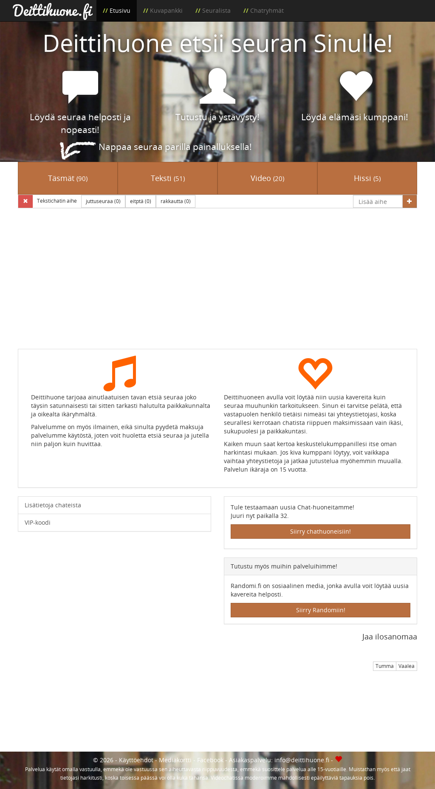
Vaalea (406, 666)
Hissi (367, 178)
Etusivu (120, 10)
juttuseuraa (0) (103, 201)
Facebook (210, 760)
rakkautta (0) (176, 201)
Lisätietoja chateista (53, 505)
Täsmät (68, 178)
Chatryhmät (267, 10)
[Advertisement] (217, 284)
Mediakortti (175, 760)
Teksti (168, 178)
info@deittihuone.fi (301, 760)
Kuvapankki (166, 10)
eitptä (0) (140, 201)
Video (267, 178)
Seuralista (216, 10)
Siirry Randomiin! (320, 610)
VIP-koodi (38, 522)
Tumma (385, 666)
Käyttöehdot (136, 760)
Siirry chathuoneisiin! (320, 531)
